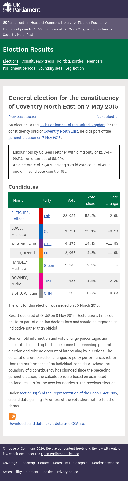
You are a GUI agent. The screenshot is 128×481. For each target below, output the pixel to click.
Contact (44, 463)
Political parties (70, 61)
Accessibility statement (20, 472)
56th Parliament (50, 29)
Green (49, 265)
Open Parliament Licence (60, 454)
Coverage (10, 463)
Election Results (90, 23)
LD (46, 253)
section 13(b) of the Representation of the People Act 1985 (68, 393)
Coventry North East (61, 131)
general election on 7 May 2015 (34, 137)
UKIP (47, 244)
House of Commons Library (51, 23)
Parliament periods (17, 29)
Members (95, 61)
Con (47, 231)
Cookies (48, 472)
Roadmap (27, 463)
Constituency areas (38, 61)
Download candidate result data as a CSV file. (46, 423)
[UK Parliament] (22, 7)
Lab (47, 216)
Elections (10, 61)
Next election (108, 116)
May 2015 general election (89, 29)
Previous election (22, 116)
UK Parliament (13, 23)
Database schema (105, 463)
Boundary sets (50, 68)
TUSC (48, 281)
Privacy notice (67, 472)
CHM (48, 293)
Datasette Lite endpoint (71, 463)
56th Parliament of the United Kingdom (72, 125)
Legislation (74, 68)
